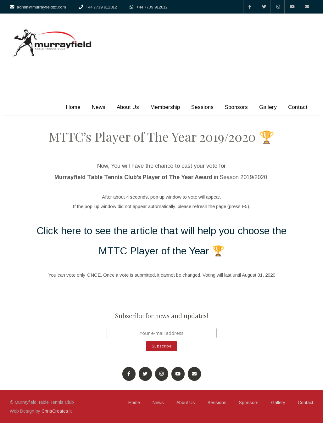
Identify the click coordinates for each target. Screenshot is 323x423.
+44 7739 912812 (101, 7)
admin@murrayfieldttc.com (41, 7)
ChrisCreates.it (57, 411)
